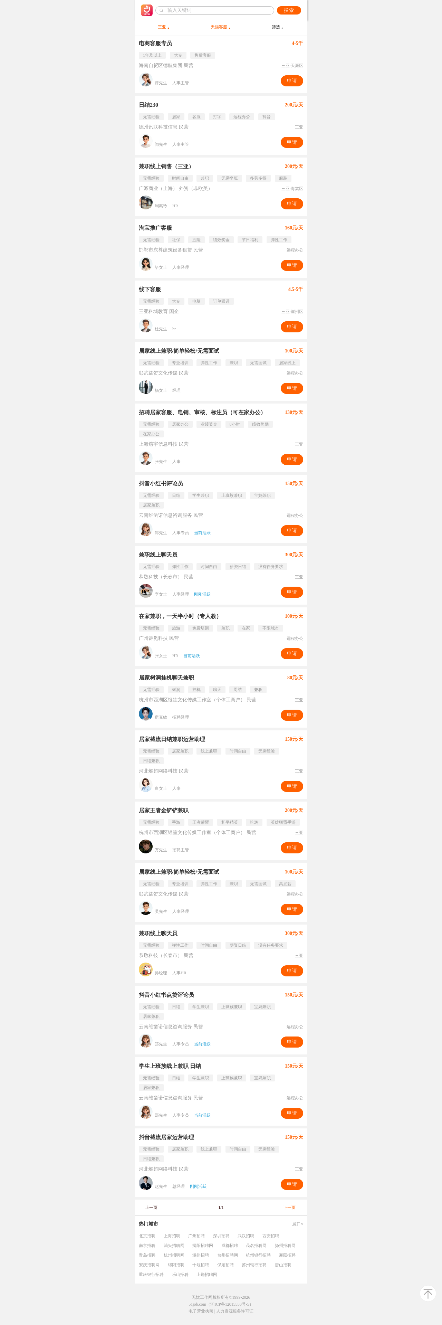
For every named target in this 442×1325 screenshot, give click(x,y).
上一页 (151, 1207)
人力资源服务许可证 (234, 1311)
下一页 (289, 1207)
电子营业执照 (201, 1311)
